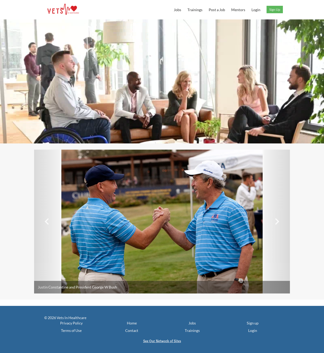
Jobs (177, 9)
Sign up (252, 323)
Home (132, 323)
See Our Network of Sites (162, 341)
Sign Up (274, 9)
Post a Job (217, 9)
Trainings (194, 9)
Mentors (238, 9)
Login (255, 9)
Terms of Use (71, 330)
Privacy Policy (71, 323)
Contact (131, 330)
